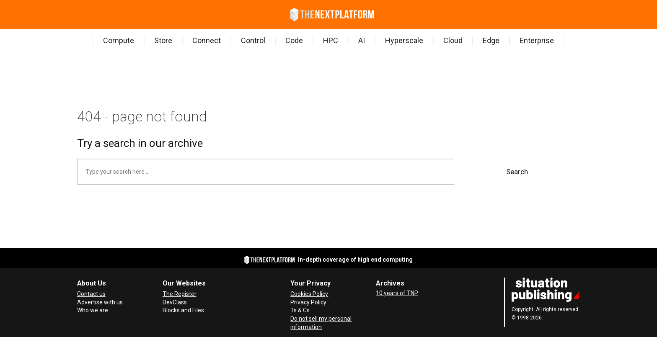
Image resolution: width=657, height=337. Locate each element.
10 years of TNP (397, 293)
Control (253, 40)
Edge (491, 40)
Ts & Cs (300, 310)
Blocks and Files (183, 310)
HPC (330, 40)
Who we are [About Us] (92, 310)
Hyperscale (404, 40)
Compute (118, 40)
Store (163, 40)
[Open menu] (78, 14)
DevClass (175, 302)
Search (517, 171)
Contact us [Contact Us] (91, 294)
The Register (180, 294)
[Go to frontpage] (332, 14)
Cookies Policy (309, 294)
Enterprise (537, 40)
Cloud (453, 40)
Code (294, 40)
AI (361, 40)
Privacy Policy (308, 302)
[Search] (91, 14)
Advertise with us (100, 302)
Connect (206, 40)
